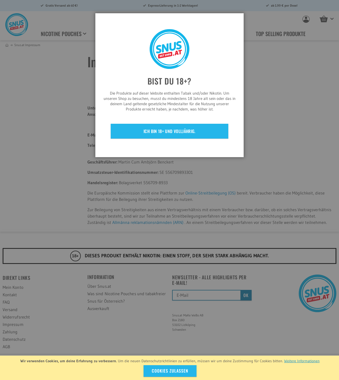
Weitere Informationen (302, 361)
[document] (170, 368)
